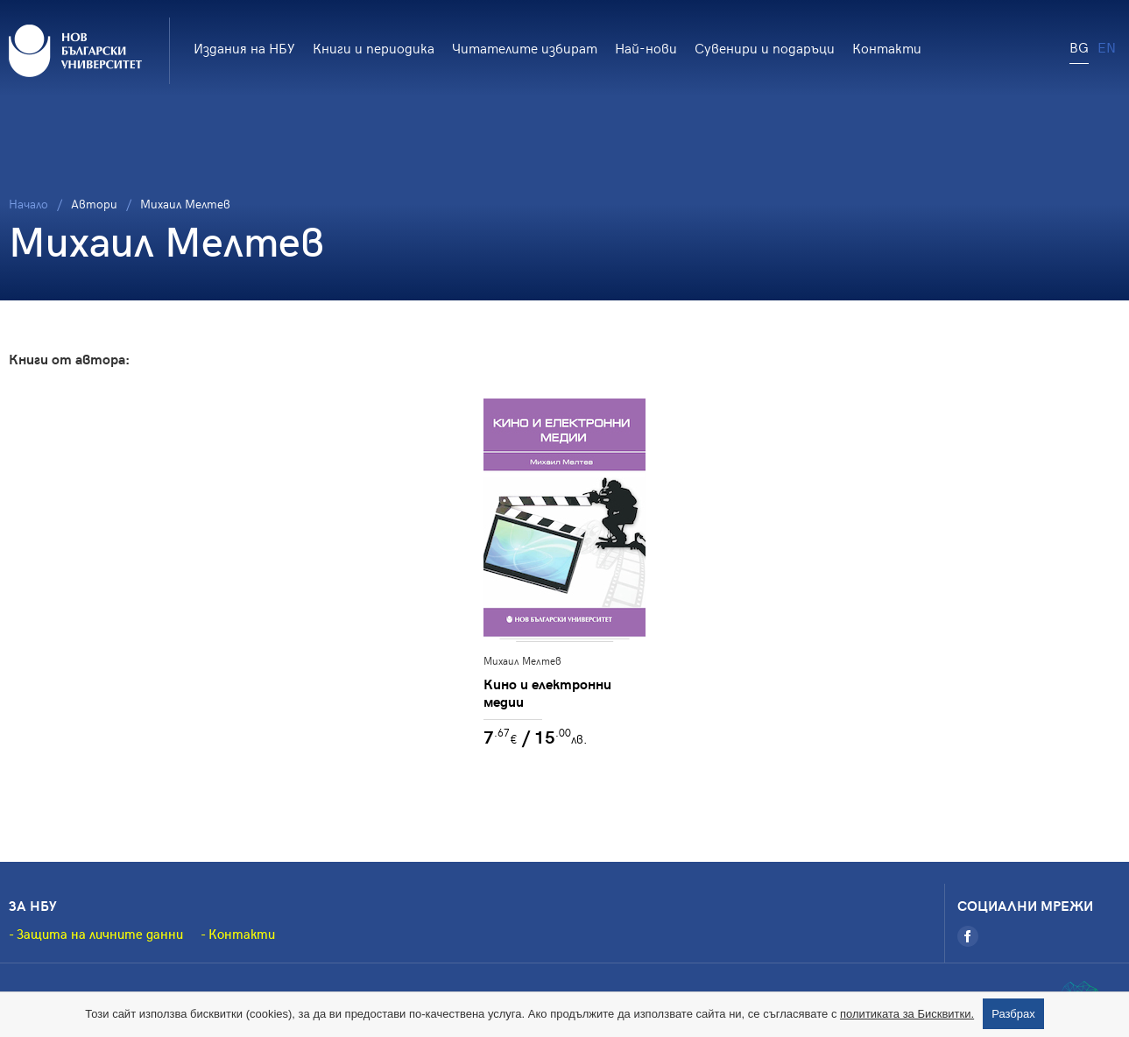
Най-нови (646, 47)
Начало (28, 203)
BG (1079, 46)
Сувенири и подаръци (765, 47)
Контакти (886, 47)
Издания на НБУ (244, 47)
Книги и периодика (373, 47)
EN (1106, 46)
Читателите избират (524, 47)
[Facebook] (967, 936)
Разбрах (1013, 1013)
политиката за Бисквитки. (907, 1013)
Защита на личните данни (100, 933)
